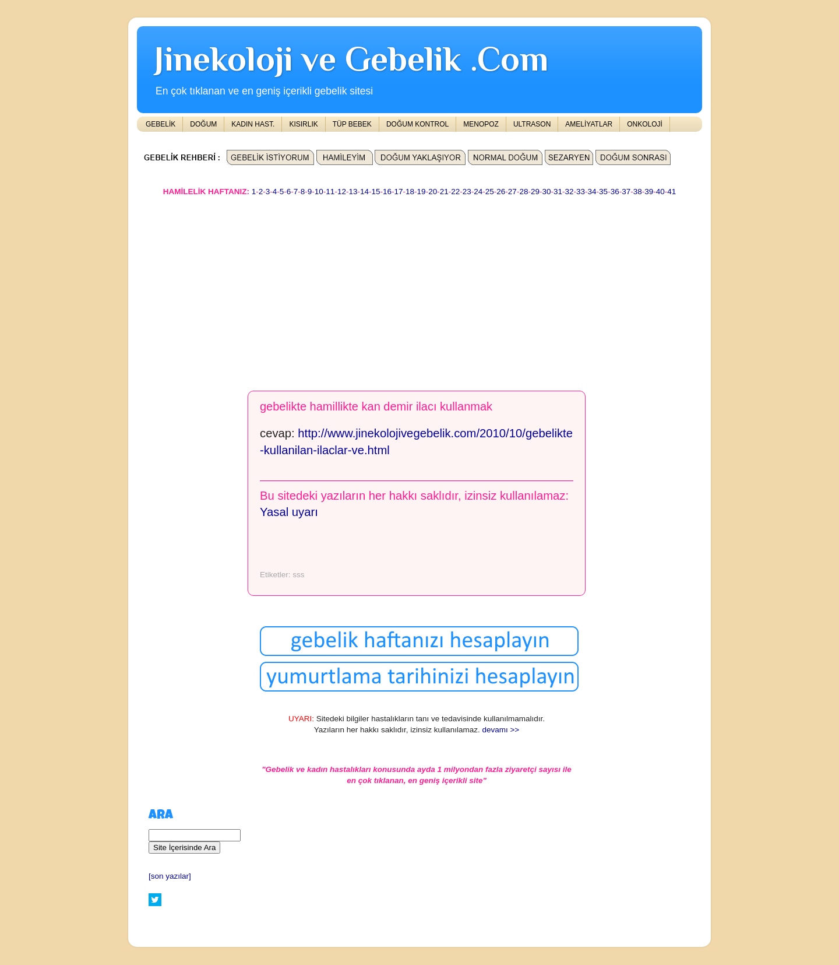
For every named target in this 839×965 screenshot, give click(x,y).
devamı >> (500, 729)
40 (660, 191)
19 (421, 191)
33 (580, 191)
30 (546, 191)
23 (467, 191)
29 (535, 191)
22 (455, 191)
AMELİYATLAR (588, 124)
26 (500, 191)
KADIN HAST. (252, 124)
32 (569, 191)
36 (615, 191)
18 (410, 191)
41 (671, 191)
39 (648, 191)
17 (398, 191)
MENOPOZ (481, 124)
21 (444, 191)
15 (375, 191)
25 (489, 191)
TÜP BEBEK (352, 124)
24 (478, 191)
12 (341, 191)
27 (512, 191)
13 (352, 191)
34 (592, 191)
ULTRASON (532, 124)
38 (637, 191)
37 (626, 191)
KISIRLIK (303, 124)
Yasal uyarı (289, 512)
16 (387, 191)
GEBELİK (160, 124)
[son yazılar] (170, 876)
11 (330, 191)
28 (523, 191)
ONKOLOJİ (644, 124)
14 (364, 191)
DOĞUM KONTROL (417, 124)
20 (432, 191)
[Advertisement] (419, 288)
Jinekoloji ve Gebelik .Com (351, 58)
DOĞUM (203, 124)
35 (603, 191)
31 (558, 191)
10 (319, 191)
